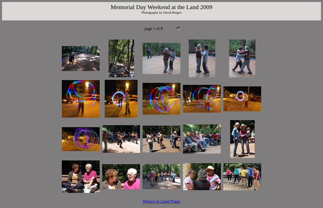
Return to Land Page (161, 201)
